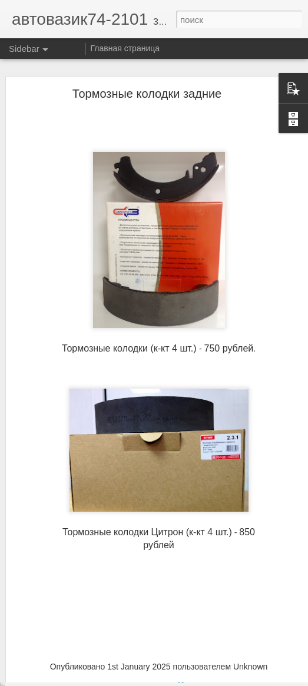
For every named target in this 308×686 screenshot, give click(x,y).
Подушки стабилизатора (69, 664)
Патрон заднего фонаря (68, 638)
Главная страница (125, 48)
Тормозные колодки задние (147, 70)
